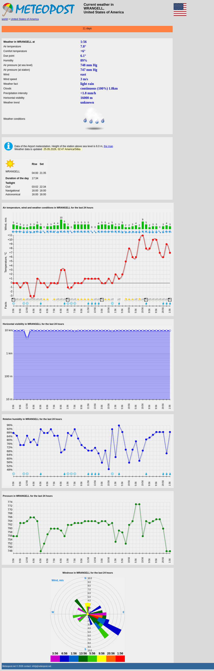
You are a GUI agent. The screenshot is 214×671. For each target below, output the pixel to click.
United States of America (25, 19)
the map (108, 146)
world (5, 19)
